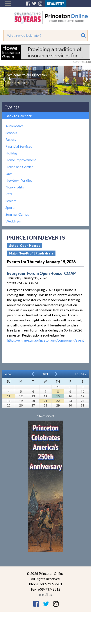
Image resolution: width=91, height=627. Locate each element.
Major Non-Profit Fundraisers (31, 253)
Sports (10, 207)
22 (58, 401)
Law (8, 173)
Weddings (13, 221)
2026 (8, 374)
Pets (8, 194)
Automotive (14, 126)
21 (45, 401)
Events (12, 107)
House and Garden (19, 167)
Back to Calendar (18, 116)
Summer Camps (17, 214)
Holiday (11, 153)
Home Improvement (20, 160)
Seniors (10, 201)
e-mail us (45, 595)
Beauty (10, 139)
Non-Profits (14, 187)
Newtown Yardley (18, 180)
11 (8, 396)
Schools (11, 133)
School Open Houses (24, 245)
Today (81, 374)
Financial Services (18, 146)
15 (58, 396)
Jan (44, 374)
